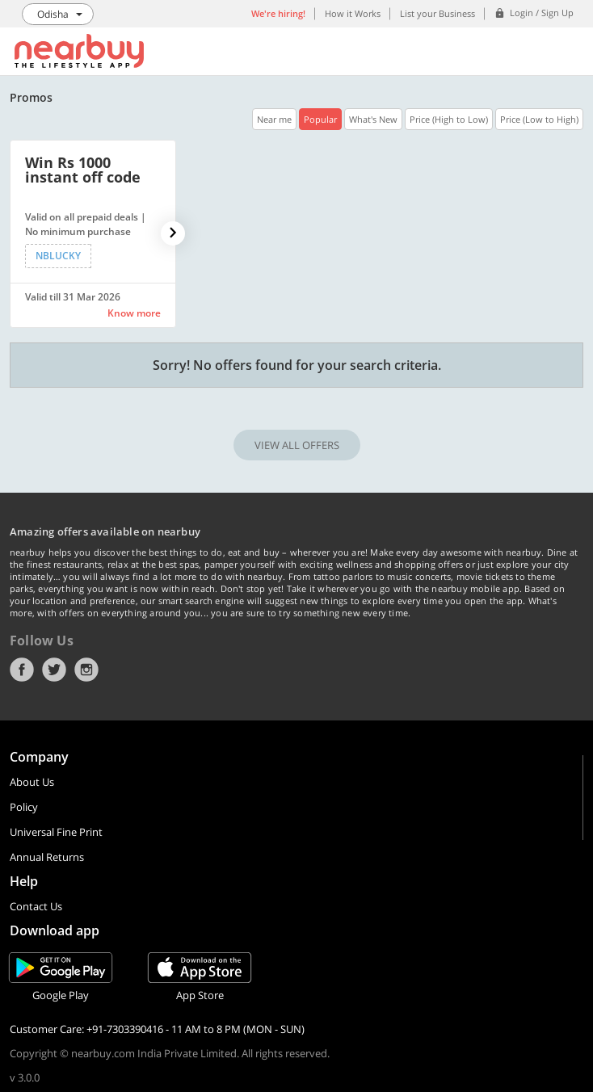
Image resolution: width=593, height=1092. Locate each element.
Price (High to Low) (449, 119)
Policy (24, 807)
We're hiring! (278, 13)
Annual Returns (47, 857)
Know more (134, 313)
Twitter (54, 669)
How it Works (353, 13)
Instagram (86, 669)
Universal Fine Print (56, 832)
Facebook (22, 669)
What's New (373, 119)
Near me (274, 119)
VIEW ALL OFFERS (296, 445)
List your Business (437, 13)
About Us (32, 782)
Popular (320, 119)
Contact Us (36, 906)
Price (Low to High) (539, 119)
